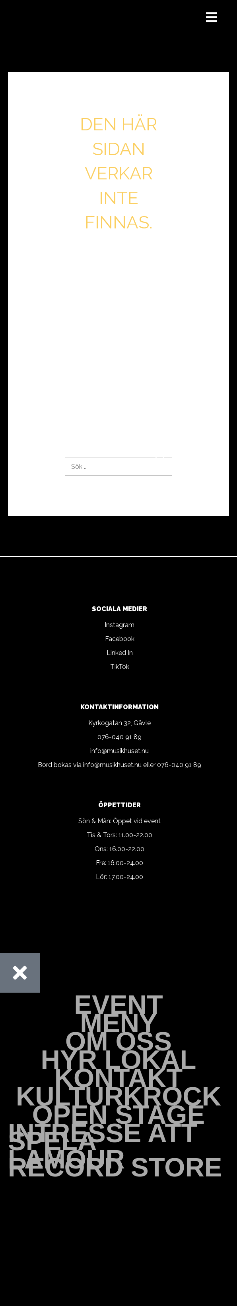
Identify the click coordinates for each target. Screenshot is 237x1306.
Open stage (118, 1114)
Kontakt (118, 1078)
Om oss (118, 1041)
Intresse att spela (102, 1137)
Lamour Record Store (115, 1163)
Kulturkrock (118, 1096)
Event (118, 1004)
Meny (118, 1023)
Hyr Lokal (118, 1059)
